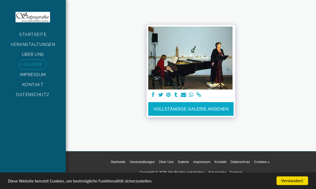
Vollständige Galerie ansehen (191, 109)
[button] (262, 162)
